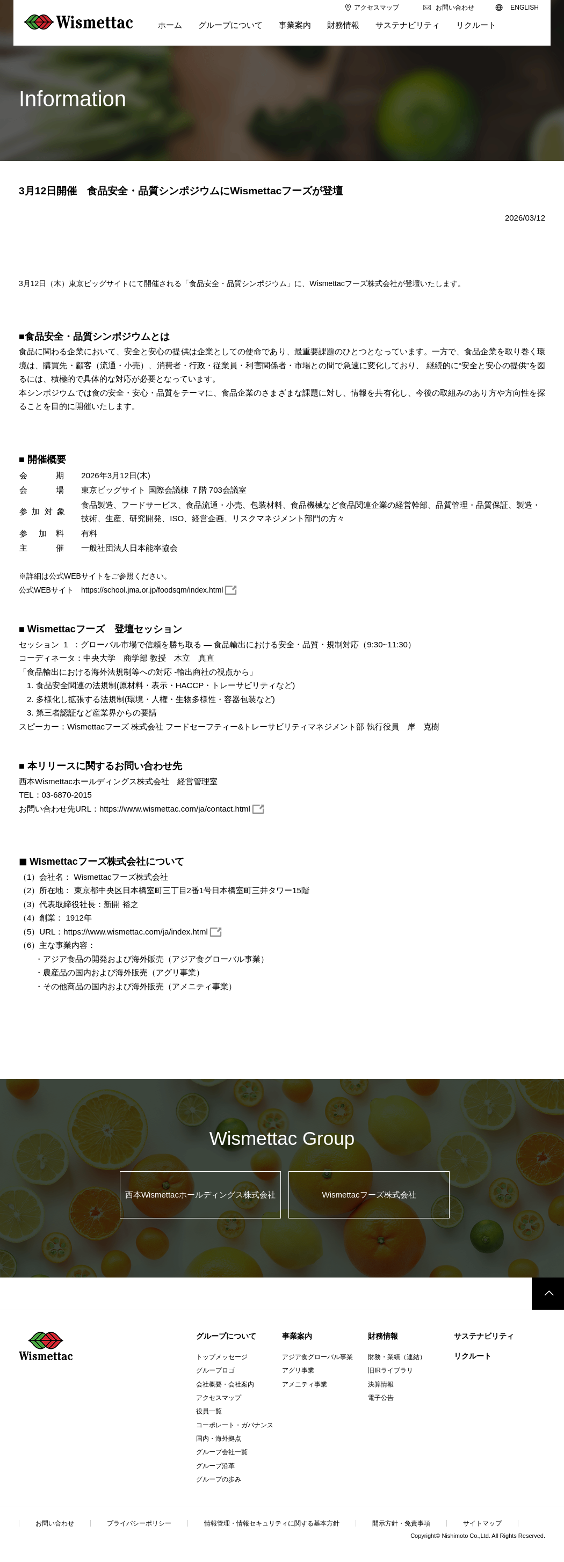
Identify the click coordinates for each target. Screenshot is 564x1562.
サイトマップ (482, 1523)
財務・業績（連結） (397, 1357)
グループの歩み (218, 1479)
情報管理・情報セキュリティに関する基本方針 (271, 1523)
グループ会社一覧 (222, 1452)
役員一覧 (209, 1411)
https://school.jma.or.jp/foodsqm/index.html (152, 590)
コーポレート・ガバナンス (234, 1425)
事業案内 (297, 1336)
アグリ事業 (298, 1370)
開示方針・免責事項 (401, 1523)
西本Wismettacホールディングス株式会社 (200, 1194)
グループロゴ (215, 1370)
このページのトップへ (548, 1294)
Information (72, 99)
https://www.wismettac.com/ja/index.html (135, 931)
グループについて (226, 1336)
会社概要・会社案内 (225, 1384)
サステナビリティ (484, 1336)
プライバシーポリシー (139, 1523)
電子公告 (381, 1398)
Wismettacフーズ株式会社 (369, 1194)
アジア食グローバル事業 (317, 1357)
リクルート (472, 1356)
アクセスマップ (218, 1398)
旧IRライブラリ (390, 1370)
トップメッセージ (222, 1357)
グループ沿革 (215, 1466)
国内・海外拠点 (218, 1438)
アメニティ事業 (304, 1384)
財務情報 (383, 1336)
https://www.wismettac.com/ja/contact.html (174, 808)
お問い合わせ (54, 1523)
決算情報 (381, 1384)
